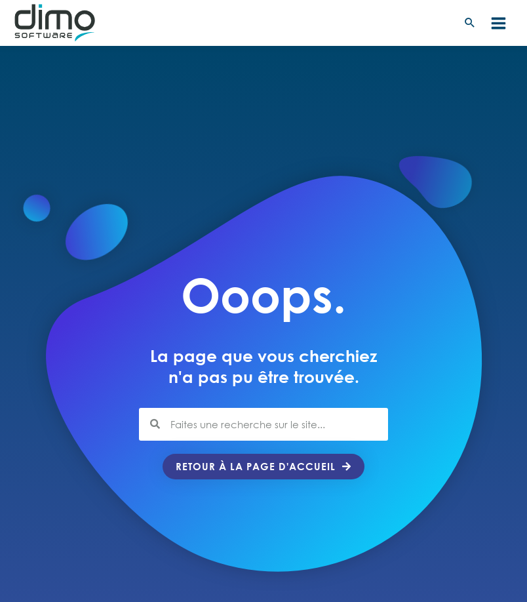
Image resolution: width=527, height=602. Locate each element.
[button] (470, 23)
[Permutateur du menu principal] (498, 23)
